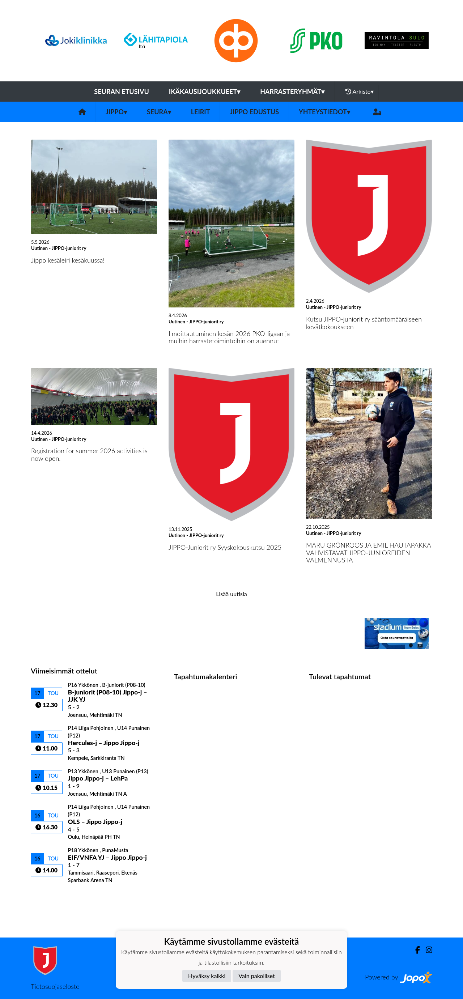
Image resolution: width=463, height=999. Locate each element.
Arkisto (359, 91)
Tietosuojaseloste (55, 986)
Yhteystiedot (324, 112)
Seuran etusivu (121, 91)
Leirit (200, 112)
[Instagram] (426, 950)
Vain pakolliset (256, 975)
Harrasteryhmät (292, 91)
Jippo (116, 112)
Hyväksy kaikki (206, 975)
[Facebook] (414, 950)
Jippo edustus (254, 112)
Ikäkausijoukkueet (204, 91)
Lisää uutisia (231, 593)
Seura (159, 112)
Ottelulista (48, 895)
